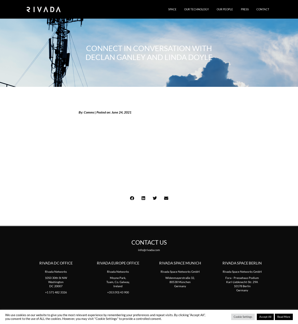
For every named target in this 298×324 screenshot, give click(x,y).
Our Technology (205, 9)
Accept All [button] (265, 316)
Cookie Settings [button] (243, 316)
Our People (231, 9)
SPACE (183, 9)
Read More (283, 316)
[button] (132, 198)
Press (248, 9)
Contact (264, 9)
